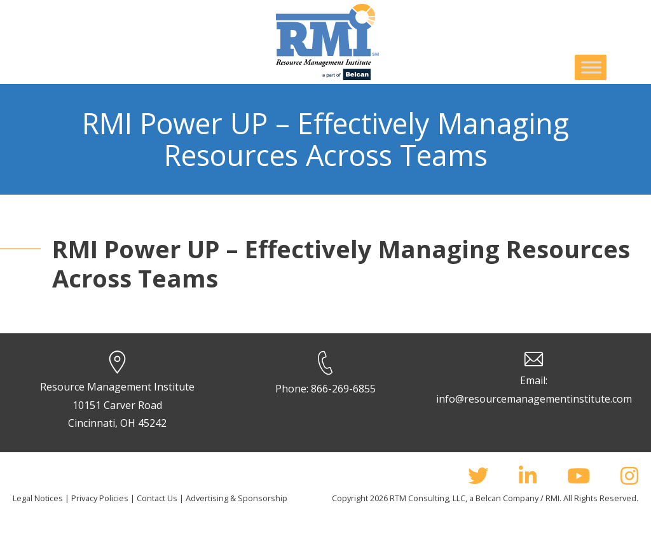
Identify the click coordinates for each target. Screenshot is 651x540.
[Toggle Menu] (591, 67)
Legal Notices (38, 498)
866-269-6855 (343, 389)
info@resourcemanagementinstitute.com (534, 399)
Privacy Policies (99, 498)
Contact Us (157, 498)
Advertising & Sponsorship (236, 498)
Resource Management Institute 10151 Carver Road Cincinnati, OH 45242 (117, 405)
